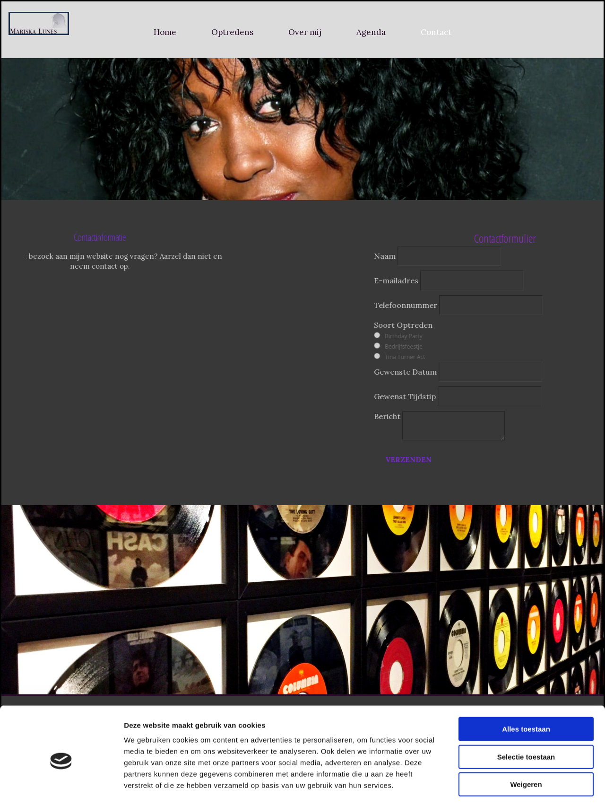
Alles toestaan (526, 690)
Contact (436, 32)
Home (165, 32)
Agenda (371, 32)
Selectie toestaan (526, 718)
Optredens (232, 32)
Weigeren (526, 746)
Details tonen (510, 787)
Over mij (304, 32)
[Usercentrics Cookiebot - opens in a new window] (61, 787)
